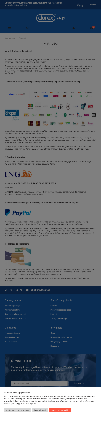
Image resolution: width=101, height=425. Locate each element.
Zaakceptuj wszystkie (60, 410)
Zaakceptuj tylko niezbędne (18, 410)
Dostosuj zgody (40, 410)
